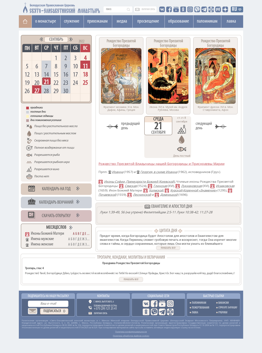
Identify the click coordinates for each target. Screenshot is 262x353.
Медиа (122, 21)
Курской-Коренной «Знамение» (193, 190)
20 (36, 82)
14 (46, 74)
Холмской (156, 190)
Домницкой (169, 195)
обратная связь (148, 9)
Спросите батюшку (227, 307)
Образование (178, 21)
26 (27, 90)
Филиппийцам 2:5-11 (159, 212)
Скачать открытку (56, 216)
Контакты (103, 296)
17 (75, 74)
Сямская (131, 186)
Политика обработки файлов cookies (131, 336)
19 (27, 82)
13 (36, 74)
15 (56, 74)
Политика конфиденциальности (131, 331)
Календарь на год (56, 189)
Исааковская (225, 186)
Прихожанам (97, 21)
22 (56, 82)
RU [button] (234, 9)
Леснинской (142, 195)
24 (75, 82)
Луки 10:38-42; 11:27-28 (194, 212)
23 (65, 82)
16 (65, 74)
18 (85, 74)
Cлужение (71, 21)
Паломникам (207, 21)
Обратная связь (100, 313)
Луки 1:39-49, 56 (112, 212)
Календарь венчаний (56, 202)
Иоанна (117, 172)
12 (27, 74)
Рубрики (222, 312)
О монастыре (45, 21)
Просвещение (148, 21)
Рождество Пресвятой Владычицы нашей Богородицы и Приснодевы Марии (161, 164)
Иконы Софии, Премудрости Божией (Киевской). (140, 181)
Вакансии (223, 303)
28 (46, 90)
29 (56, 90)
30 (65, 90)
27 (36, 90)
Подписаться (52, 311)
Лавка (231, 21)
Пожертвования (200, 307)
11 (85, 66)
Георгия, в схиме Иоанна (158, 172)
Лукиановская (191, 186)
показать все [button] (168, 248)
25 (85, 82)
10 (75, 66)
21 (46, 82)
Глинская (160, 186)
